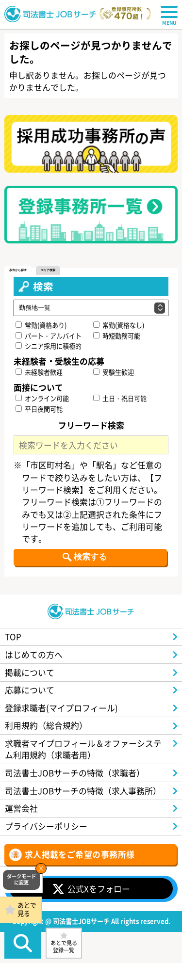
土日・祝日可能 (120, 398)
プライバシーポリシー (46, 826)
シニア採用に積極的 (49, 346)
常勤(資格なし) (118, 325)
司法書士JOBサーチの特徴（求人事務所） (83, 791)
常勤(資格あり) (41, 325)
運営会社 (21, 808)
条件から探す (18, 270)
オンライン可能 (42, 398)
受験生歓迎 (113, 372)
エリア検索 (48, 270)
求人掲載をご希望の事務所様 (80, 854)
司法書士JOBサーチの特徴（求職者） (75, 773)
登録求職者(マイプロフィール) (61, 708)
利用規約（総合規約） (46, 725)
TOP (13, 636)
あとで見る (26, 909)
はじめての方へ (34, 654)
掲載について (29, 672)
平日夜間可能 (39, 409)
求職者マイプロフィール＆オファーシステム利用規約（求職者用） (83, 749)
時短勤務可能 (116, 335)
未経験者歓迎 (39, 372)
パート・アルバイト (49, 335)
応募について (29, 690)
